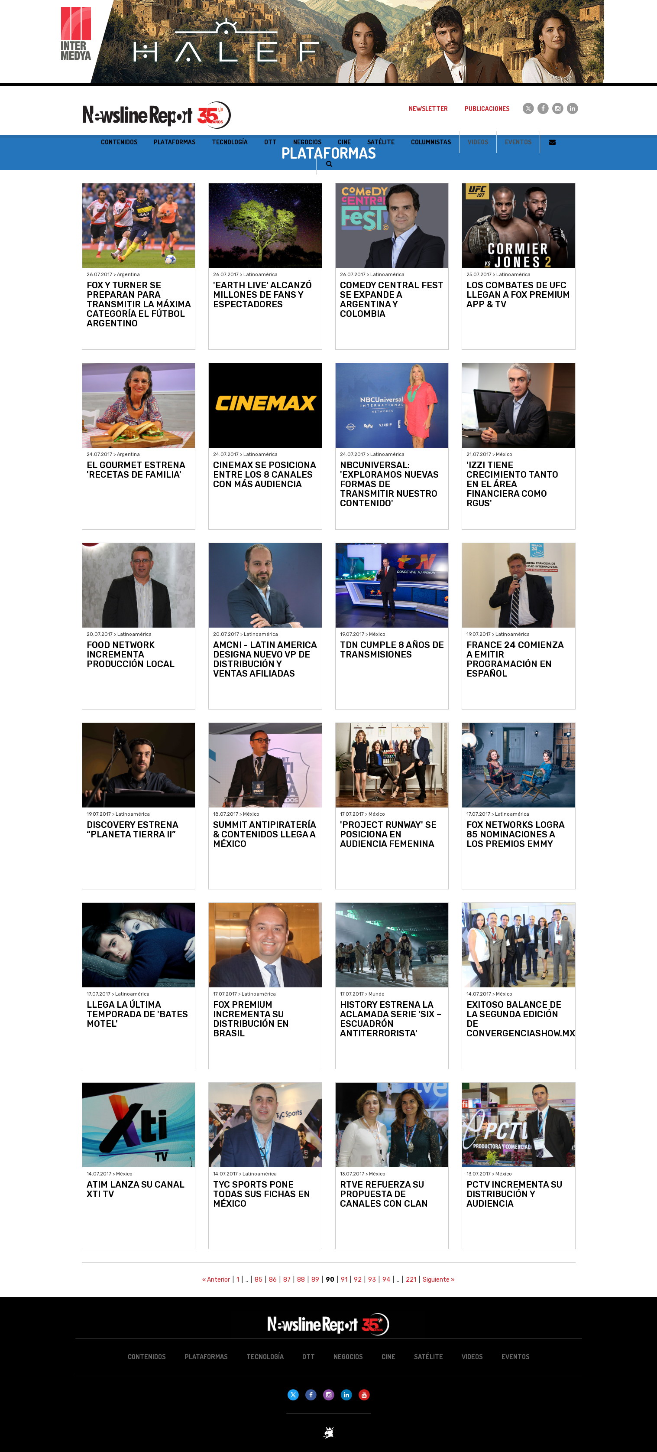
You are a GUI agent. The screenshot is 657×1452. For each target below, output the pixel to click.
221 (411, 1279)
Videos (478, 142)
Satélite (428, 1356)
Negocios (348, 1356)
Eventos (518, 142)
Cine (388, 1356)
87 (287, 1279)
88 (301, 1279)
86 (273, 1279)
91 (344, 1279)
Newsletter (428, 108)
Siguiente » (439, 1279)
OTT (308, 1356)
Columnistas (431, 142)
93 (372, 1279)
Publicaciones (487, 108)
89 (315, 1279)
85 (258, 1279)
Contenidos (147, 1356)
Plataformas (206, 1356)
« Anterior (216, 1279)
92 (358, 1279)
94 (386, 1279)
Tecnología (265, 1356)
